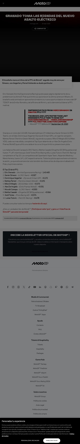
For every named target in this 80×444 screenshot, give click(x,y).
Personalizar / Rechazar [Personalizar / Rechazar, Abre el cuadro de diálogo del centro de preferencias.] (30, 440)
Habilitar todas (51, 440)
